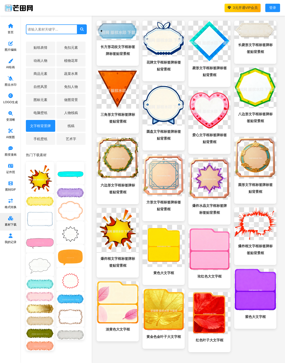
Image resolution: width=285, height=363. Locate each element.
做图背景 (71, 100)
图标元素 (40, 100)
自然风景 (40, 87)
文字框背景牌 (40, 126)
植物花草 (71, 61)
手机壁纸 (40, 139)
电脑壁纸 (40, 113)
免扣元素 (71, 48)
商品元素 (40, 74)
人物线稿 (71, 113)
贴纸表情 (40, 48)
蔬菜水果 (71, 74)
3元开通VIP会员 (243, 8)
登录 (272, 8)
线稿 (71, 126)
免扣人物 (71, 87)
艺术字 (71, 139)
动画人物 (40, 61)
